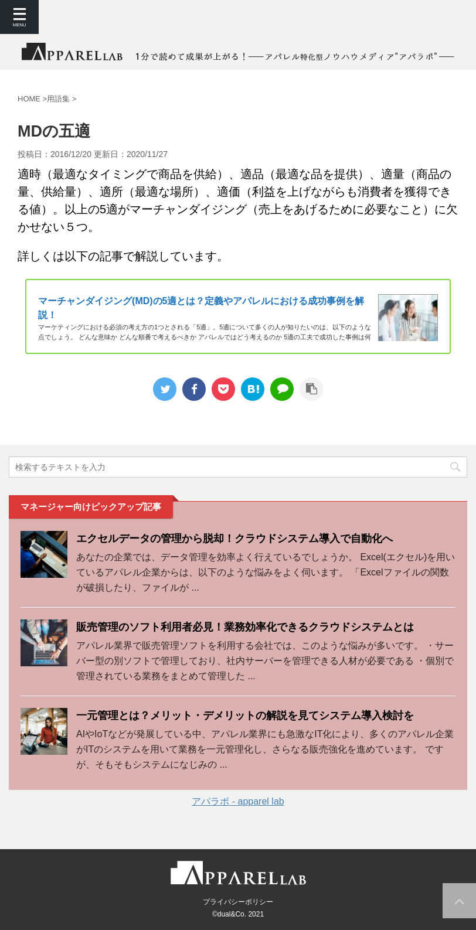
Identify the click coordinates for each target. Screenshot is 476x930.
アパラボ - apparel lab (238, 801)
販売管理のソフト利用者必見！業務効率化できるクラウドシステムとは (245, 627)
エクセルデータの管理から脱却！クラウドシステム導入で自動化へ (234, 538)
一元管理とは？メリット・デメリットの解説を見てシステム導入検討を (245, 715)
